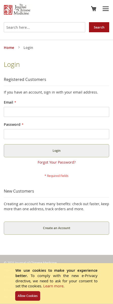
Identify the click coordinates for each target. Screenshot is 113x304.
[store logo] (17, 10)
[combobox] (44, 27)
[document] (56, 283)
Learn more (53, 285)
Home (9, 47)
